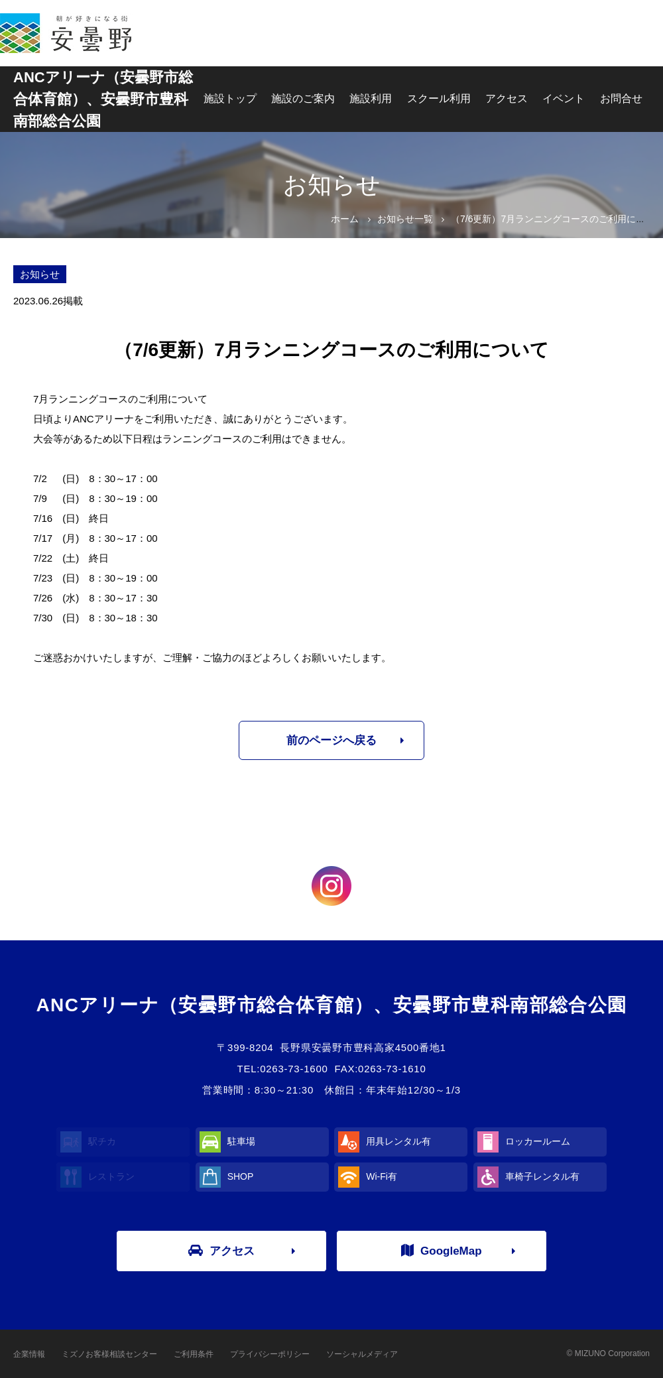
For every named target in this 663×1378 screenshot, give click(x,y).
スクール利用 (439, 98)
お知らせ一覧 (405, 219)
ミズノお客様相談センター (109, 1354)
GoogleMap (441, 1250)
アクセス (506, 98)
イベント (563, 98)
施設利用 (370, 98)
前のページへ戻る (331, 740)
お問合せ (621, 98)
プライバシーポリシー (270, 1354)
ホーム (345, 219)
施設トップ (230, 98)
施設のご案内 (303, 98)
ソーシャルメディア (362, 1354)
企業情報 (29, 1354)
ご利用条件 (193, 1354)
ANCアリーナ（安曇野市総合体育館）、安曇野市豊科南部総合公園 (103, 99)
